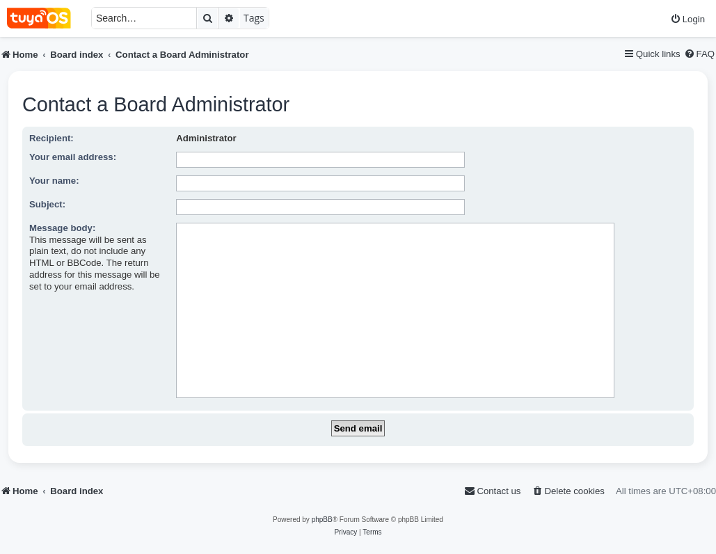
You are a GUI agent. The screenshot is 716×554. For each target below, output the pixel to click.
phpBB (322, 519)
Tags (254, 17)
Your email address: (72, 157)
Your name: (54, 180)
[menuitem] (687, 19)
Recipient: (51, 138)
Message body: (62, 228)
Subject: (47, 204)
